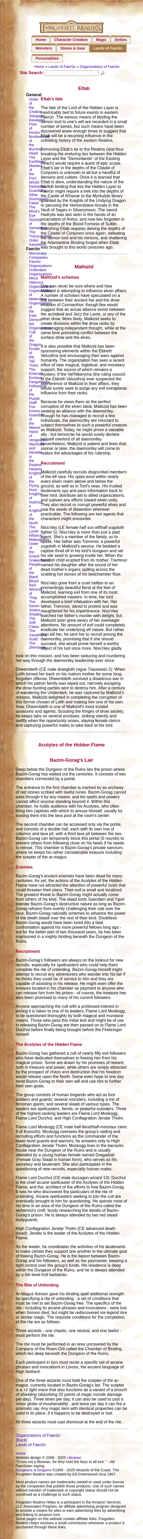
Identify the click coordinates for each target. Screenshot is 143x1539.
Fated (34, 209)
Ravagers (37, 126)
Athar (33, 201)
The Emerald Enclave (36, 379)
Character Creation (71, 40)
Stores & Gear (73, 48)
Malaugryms (39, 545)
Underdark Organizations (40, 278)
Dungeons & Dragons (33, 1476)
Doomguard (38, 205)
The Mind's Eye (34, 217)
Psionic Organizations (40, 269)
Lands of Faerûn (107, 48)
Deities (121, 40)
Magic (101, 40)
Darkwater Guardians (37, 194)
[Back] (21, 1446)
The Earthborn (37, 165)
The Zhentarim (37, 651)
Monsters (44, 48)
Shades (35, 620)
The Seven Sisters (34, 612)
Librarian (74, 1463)
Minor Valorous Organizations (40, 288)
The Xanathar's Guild (38, 641)
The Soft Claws (34, 628)
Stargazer (37, 122)
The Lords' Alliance (35, 537)
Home (41, 40)
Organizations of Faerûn (99, 67)
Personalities (47, 58)
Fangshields (39, 388)
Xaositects (37, 250)
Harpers (35, 475)
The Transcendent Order (40, 242)
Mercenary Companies (38, 261)
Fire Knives (34, 415)
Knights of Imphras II (35, 506)
